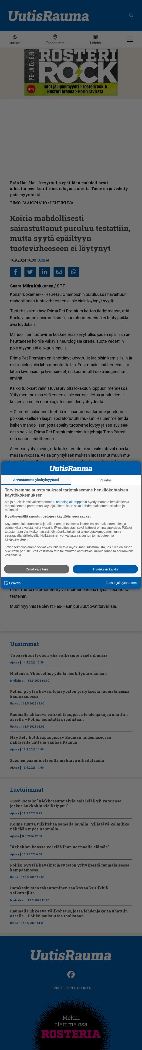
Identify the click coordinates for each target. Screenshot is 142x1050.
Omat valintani (37, 569)
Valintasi (105, 480)
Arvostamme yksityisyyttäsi (36, 480)
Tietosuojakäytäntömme (121, 583)
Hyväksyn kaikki (105, 569)
